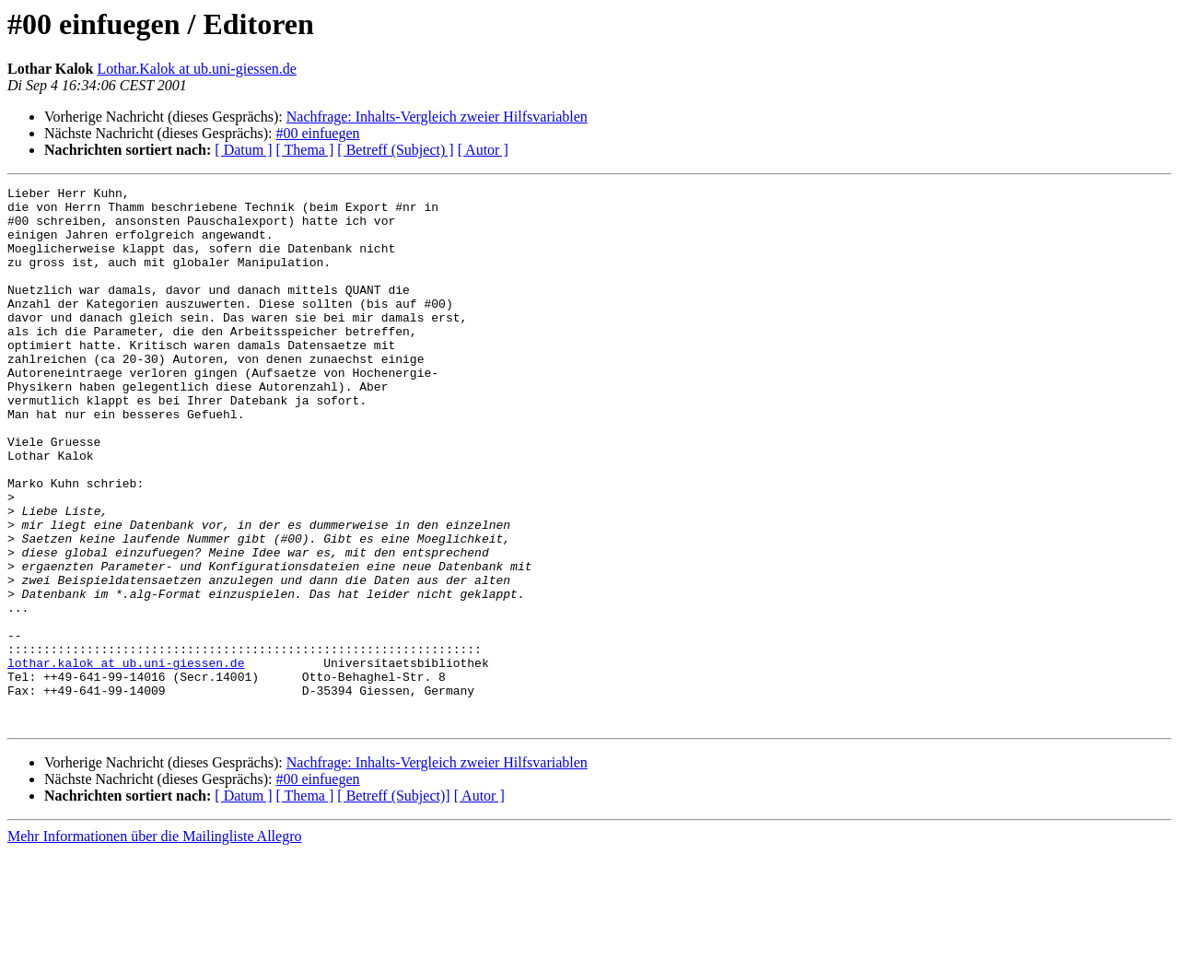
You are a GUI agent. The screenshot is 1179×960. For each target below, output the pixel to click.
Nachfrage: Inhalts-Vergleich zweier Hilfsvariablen (437, 116)
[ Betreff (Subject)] (393, 903)
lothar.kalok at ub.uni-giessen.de (125, 759)
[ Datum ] (243, 150)
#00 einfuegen (317, 133)
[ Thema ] (305, 150)
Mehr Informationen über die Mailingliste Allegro (154, 944)
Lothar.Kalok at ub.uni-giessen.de (197, 68)
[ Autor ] (483, 150)
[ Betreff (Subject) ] (395, 150)
